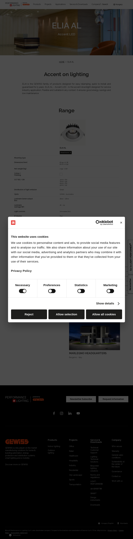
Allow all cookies (104, 314)
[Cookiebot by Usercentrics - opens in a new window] (101, 222)
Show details (105, 303)
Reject (29, 314)
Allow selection (66, 314)
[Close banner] (121, 223)
